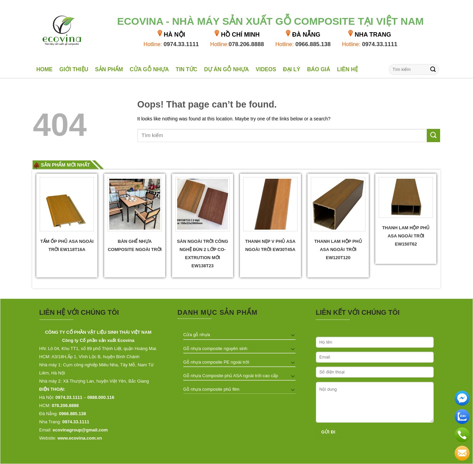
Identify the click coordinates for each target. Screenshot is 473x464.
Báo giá (318, 69)
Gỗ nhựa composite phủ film (211, 389)
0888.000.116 (100, 397)
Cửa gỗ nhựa (149, 69)
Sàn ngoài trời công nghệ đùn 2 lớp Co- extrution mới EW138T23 (202, 253)
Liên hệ (347, 69)
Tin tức (186, 69)
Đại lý (291, 69)
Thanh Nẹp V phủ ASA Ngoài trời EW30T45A (270, 245)
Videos (266, 69)
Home (44, 69)
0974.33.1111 (171, 44)
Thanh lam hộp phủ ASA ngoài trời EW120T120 (338, 249)
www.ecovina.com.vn (80, 438)
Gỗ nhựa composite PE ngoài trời (216, 362)
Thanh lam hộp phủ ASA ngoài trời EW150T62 (406, 236)
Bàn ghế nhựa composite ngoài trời (135, 245)
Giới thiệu (73, 69)
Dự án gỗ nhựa (226, 69)
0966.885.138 (302, 44)
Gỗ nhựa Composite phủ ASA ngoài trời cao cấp (230, 375)
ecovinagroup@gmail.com (80, 429)
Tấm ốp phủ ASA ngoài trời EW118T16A (67, 245)
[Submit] (433, 69)
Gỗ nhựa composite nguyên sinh (215, 348)
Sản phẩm (109, 69)
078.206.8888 (237, 44)
